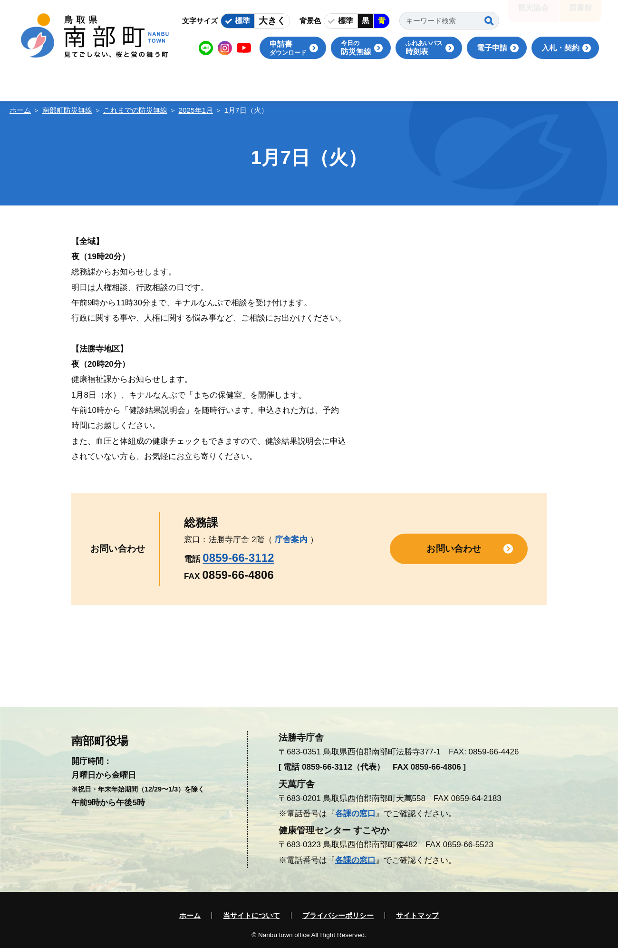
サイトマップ (417, 915)
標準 (242, 21)
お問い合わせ (453, 549)
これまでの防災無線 (135, 110)
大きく (272, 21)
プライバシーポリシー (338, 915)
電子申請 (492, 48)
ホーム (20, 110)
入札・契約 (560, 48)
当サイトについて (251, 915)
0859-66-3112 (238, 557)
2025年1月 (196, 110)
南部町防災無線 (67, 110)
